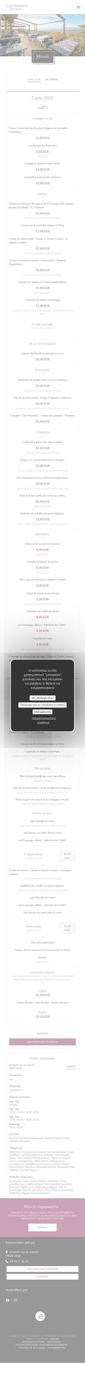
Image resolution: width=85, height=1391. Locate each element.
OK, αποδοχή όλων (42, 698)
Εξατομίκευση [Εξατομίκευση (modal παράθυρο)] (43, 711)
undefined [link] (43, 722)
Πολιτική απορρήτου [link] (44, 718)
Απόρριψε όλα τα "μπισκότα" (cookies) (42, 704)
